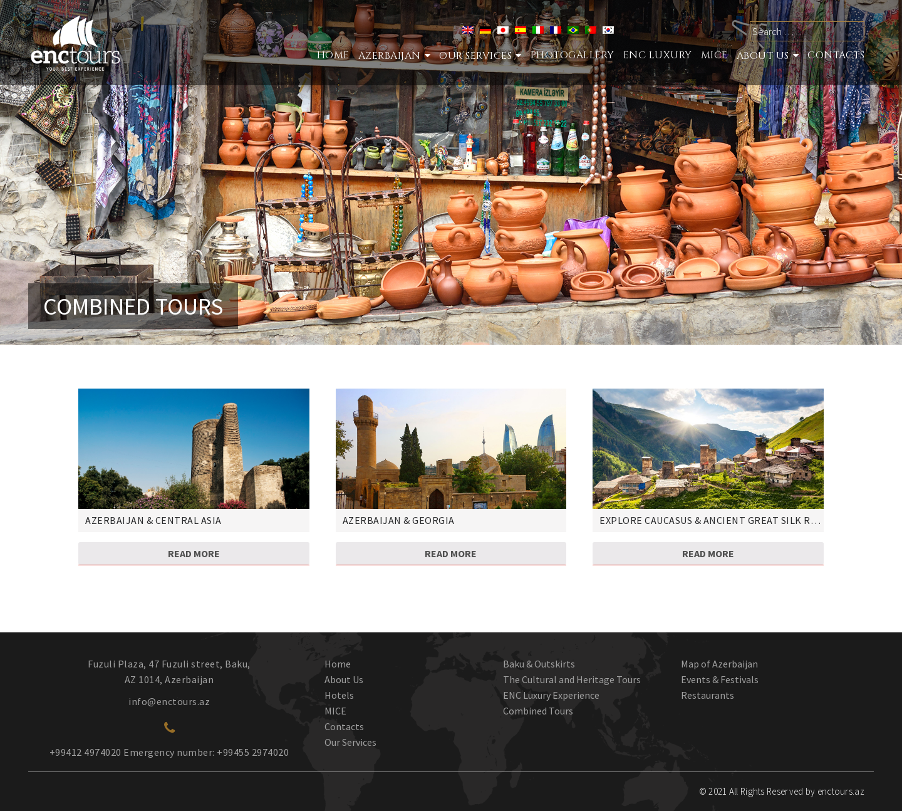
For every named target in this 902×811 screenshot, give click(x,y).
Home (333, 55)
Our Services (350, 742)
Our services (475, 56)
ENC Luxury (657, 55)
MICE (714, 55)
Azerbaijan (389, 56)
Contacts (835, 55)
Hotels (339, 695)
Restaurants (707, 695)
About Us (763, 56)
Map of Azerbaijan (719, 663)
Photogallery (572, 55)
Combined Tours (538, 710)
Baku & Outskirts (539, 663)
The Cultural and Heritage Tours (572, 679)
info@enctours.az (169, 701)
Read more (194, 553)
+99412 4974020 (85, 752)
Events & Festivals (720, 679)
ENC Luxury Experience (551, 695)
